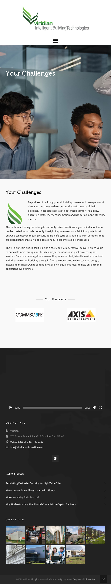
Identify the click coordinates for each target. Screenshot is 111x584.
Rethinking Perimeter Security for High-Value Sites (33, 483)
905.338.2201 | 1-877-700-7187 (26, 442)
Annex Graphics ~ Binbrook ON (80, 579)
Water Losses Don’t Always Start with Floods (30, 490)
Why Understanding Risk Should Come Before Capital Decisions (41, 504)
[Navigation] (55, 41)
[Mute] (94, 407)
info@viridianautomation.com (27, 447)
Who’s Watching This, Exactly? (22, 497)
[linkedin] (55, 458)
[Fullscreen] (100, 407)
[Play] (10, 407)
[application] (55, 383)
